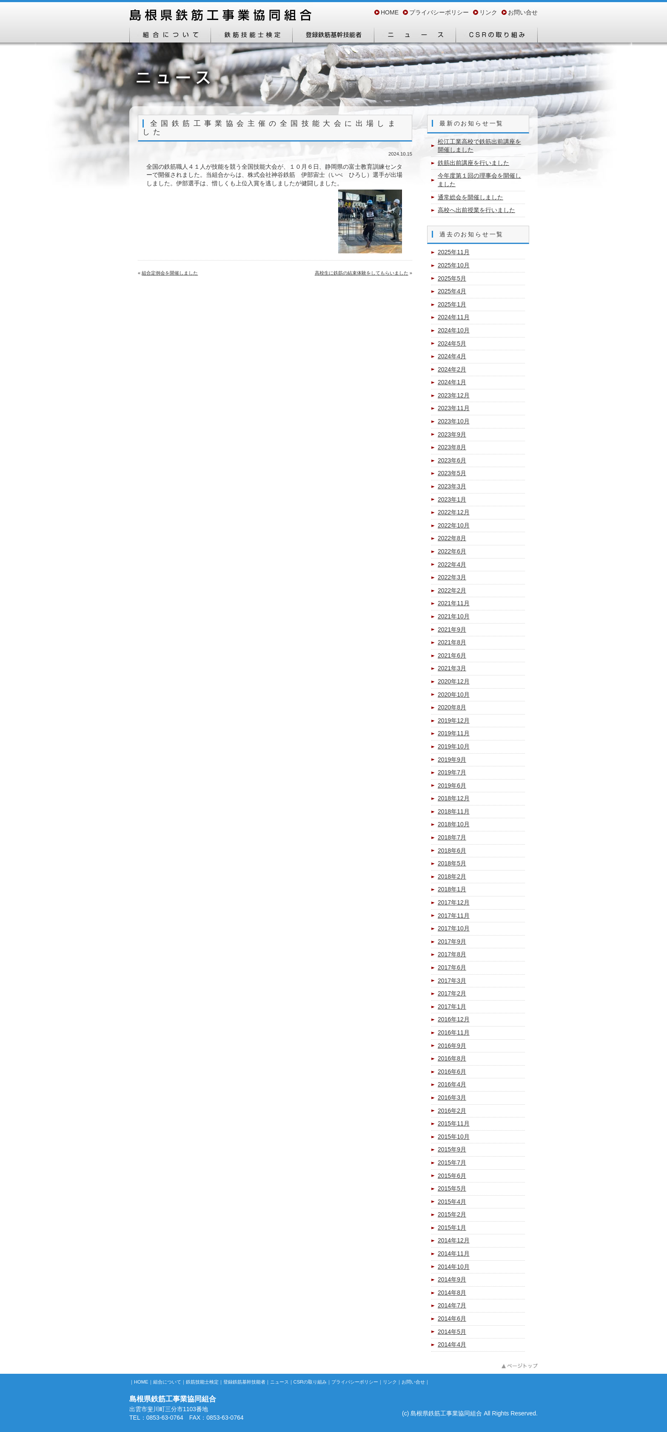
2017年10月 (454, 928)
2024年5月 (452, 343)
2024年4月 (452, 356)
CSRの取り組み (497, 35)
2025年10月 (454, 265)
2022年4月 (452, 564)
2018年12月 (454, 798)
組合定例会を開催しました (170, 272)
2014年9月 (452, 1279)
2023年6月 (452, 460)
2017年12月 (454, 902)
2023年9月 (452, 434)
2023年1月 (452, 499)
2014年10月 (454, 1266)
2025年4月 (452, 291)
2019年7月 (452, 772)
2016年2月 (452, 1110)
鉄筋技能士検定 (252, 35)
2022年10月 (454, 525)
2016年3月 (452, 1097)
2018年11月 (454, 811)
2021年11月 (454, 603)
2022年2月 (452, 590)
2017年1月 (452, 1006)
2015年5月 (452, 1188)
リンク (488, 12)
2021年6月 (452, 655)
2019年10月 (454, 746)
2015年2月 (452, 1214)
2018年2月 (452, 876)
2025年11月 (454, 252)
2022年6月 (452, 551)
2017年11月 (454, 915)
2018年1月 (452, 889)
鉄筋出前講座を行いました (473, 162)
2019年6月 (452, 785)
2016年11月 (454, 1032)
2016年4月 (452, 1084)
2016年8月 (452, 1058)
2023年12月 (454, 395)
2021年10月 (454, 616)
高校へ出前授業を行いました (476, 210)
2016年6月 (452, 1071)
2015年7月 (452, 1162)
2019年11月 (454, 733)
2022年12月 (454, 512)
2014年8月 (452, 1292)
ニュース (415, 35)
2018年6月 (452, 850)
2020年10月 (454, 694)
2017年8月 (452, 954)
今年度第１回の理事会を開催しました (479, 179)
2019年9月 (452, 759)
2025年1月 (452, 304)
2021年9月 (452, 629)
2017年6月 (452, 967)
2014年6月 (452, 1318)
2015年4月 (452, 1201)
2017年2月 (452, 993)
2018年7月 (452, 837)
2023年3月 (452, 486)
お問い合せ (523, 12)
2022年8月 (452, 538)
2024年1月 (452, 382)
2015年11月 (454, 1123)
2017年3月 (452, 980)
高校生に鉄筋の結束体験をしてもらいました (361, 272)
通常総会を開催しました (470, 197)
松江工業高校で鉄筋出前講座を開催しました (479, 145)
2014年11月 (454, 1253)
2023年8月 (452, 447)
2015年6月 (452, 1175)
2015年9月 (452, 1149)
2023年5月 (452, 473)
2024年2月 (452, 369)
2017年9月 (452, 941)
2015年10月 (454, 1136)
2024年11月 (454, 317)
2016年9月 (452, 1045)
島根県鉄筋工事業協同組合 (220, 16)
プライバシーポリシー (439, 12)
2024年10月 (454, 330)
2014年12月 (454, 1240)
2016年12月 (454, 1019)
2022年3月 (452, 577)
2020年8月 (452, 707)
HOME (390, 12)
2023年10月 (454, 421)
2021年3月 (452, 668)
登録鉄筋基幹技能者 (333, 35)
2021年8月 (452, 642)
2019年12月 (454, 720)
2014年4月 (452, 1344)
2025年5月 (452, 278)
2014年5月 (452, 1331)
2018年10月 (454, 824)
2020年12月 (454, 681)
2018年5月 (452, 863)
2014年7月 (452, 1305)
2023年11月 (454, 408)
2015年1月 (452, 1227)
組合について (170, 35)
